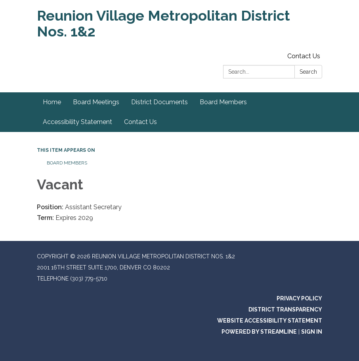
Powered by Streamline (259, 332)
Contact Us (303, 56)
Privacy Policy (299, 298)
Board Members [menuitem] (223, 102)
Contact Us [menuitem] (140, 122)
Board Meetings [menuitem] (96, 102)
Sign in (311, 332)
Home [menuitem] (52, 102)
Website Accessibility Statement (269, 320)
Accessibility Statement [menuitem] (77, 122)
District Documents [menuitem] (159, 102)
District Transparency (285, 309)
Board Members (67, 163)
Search (308, 72)
